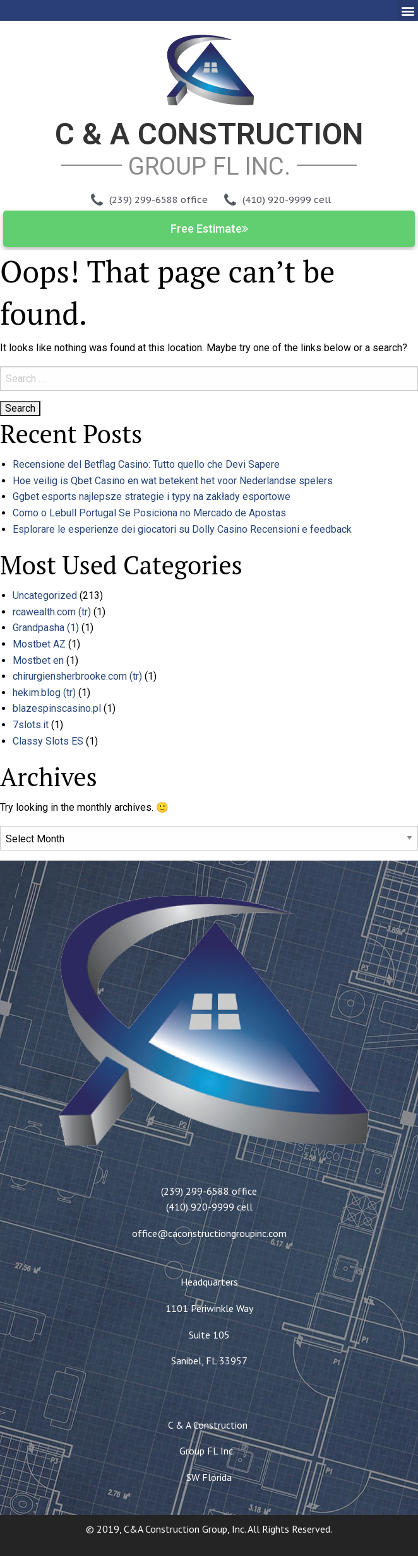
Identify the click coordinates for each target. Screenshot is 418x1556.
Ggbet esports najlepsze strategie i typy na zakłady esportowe (151, 496)
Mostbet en (38, 660)
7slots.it (31, 725)
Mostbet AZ (39, 644)
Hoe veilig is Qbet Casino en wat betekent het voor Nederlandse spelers (173, 481)
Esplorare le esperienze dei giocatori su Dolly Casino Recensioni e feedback (182, 529)
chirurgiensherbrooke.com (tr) (77, 676)
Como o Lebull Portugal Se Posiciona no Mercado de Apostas (149, 513)
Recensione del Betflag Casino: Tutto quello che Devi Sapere (146, 464)
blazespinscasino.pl (57, 708)
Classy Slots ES (48, 741)
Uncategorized (45, 595)
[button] (407, 10)
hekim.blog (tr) (44, 693)
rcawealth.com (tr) (52, 612)
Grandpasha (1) (46, 628)
